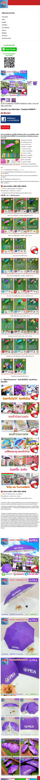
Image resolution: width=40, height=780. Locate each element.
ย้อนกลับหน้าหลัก (5, 127)
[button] (38, 3)
